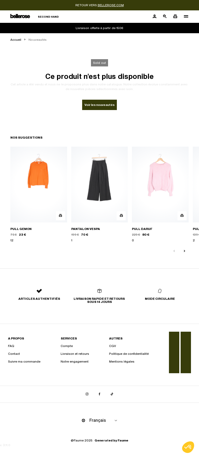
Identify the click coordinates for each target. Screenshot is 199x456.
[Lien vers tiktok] (112, 394)
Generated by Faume (111, 440)
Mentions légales (121, 361)
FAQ (11, 346)
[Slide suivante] (184, 251)
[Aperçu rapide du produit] (60, 215)
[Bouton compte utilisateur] (154, 16)
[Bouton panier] (175, 16)
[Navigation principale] (184, 16)
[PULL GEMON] (38, 195)
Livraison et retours (75, 354)
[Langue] (104, 420)
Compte (67, 346)
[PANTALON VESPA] (99, 195)
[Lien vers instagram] (87, 394)
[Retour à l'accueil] (34, 16)
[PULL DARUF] (160, 195)
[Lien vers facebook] (99, 394)
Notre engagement (75, 361)
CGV (112, 346)
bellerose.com (111, 5)
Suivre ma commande (24, 361)
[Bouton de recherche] (165, 16)
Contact (14, 354)
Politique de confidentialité (129, 354)
